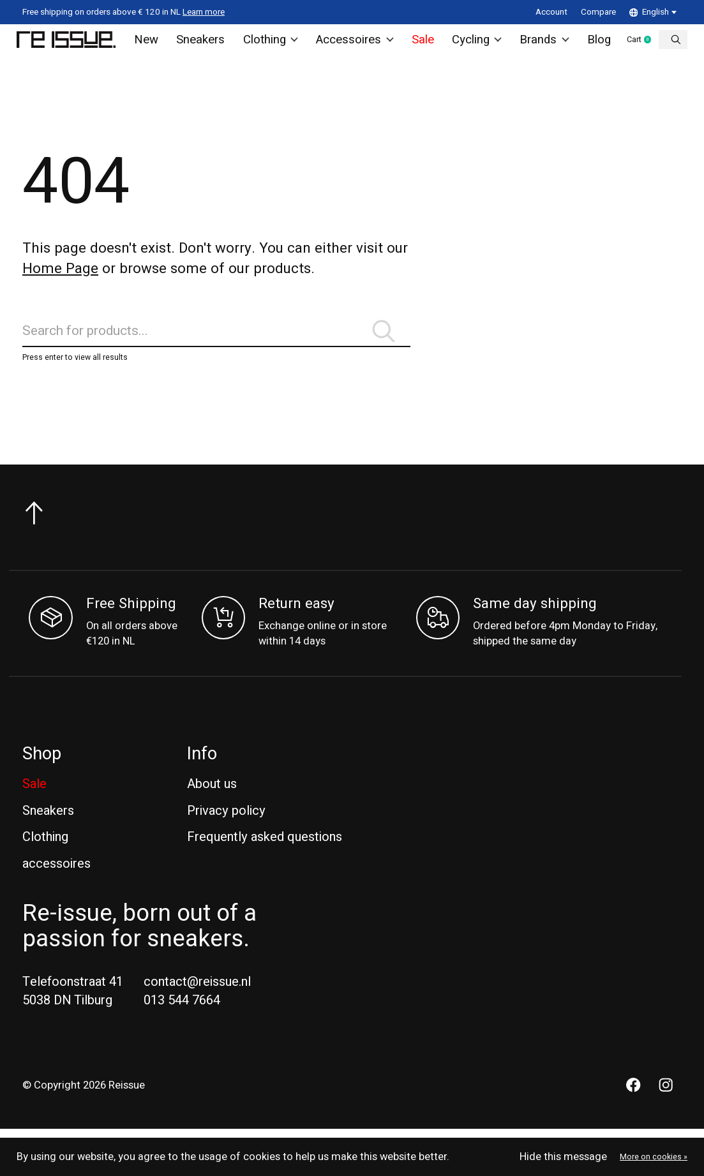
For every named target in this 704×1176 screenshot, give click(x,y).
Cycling (474, 45)
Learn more (204, 12)
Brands (541, 45)
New (154, 45)
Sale (420, 45)
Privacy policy (226, 837)
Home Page (60, 280)
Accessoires (355, 45)
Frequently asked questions (264, 864)
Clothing (274, 45)
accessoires (56, 891)
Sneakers (206, 45)
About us (212, 811)
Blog (594, 45)
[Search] (216, 351)
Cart (646, 46)
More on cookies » (653, 1157)
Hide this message (563, 1157)
